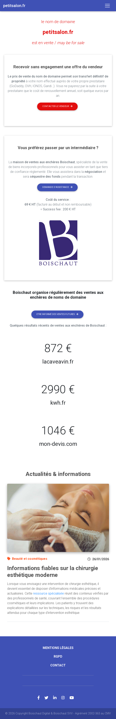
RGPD (58, 656)
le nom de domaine (58, 21)
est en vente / (58, 42)
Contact (58, 665)
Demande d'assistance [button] (57, 187)
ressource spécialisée (48, 593)
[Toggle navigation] (107, 5)
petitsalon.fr (58, 32)
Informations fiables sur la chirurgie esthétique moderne (52, 571)
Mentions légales (58, 648)
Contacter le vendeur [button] (57, 106)
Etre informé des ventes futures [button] (57, 314)
